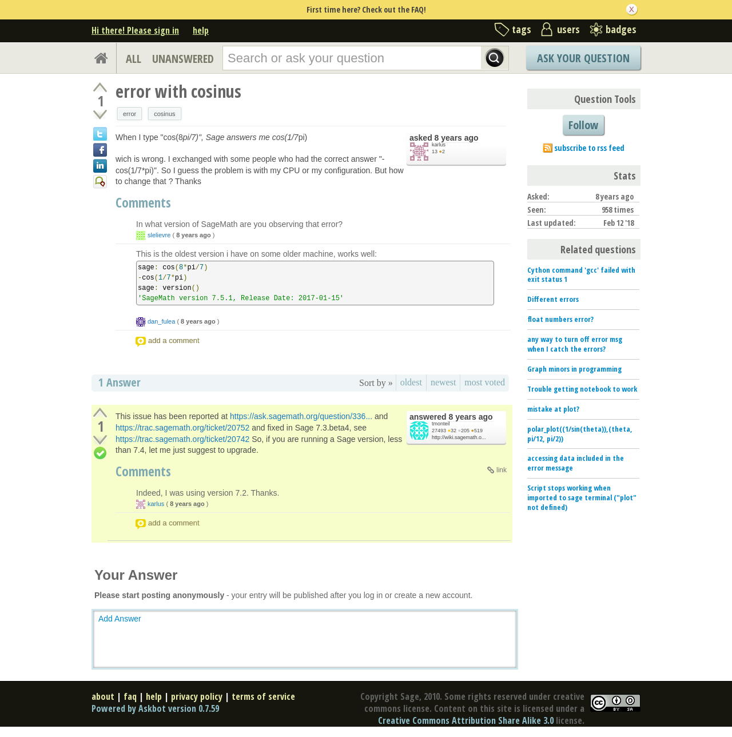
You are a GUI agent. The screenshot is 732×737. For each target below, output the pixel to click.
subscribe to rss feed (589, 147)
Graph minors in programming (574, 369)
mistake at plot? (553, 409)
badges (621, 29)
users (568, 29)
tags (521, 29)
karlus (438, 145)
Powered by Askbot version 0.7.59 (155, 708)
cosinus (164, 113)
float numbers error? (560, 319)
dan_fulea (161, 321)
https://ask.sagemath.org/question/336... (301, 416)
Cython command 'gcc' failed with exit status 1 (581, 275)
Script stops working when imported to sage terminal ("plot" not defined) (581, 497)
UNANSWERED (183, 58)
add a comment (174, 340)
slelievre (159, 235)
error (129, 113)
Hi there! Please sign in (135, 30)
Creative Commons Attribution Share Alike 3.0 (466, 720)
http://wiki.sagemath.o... (459, 437)
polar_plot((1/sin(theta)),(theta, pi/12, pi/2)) (579, 434)
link (501, 470)
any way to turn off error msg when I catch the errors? (574, 344)
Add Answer (119, 618)
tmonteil (441, 424)
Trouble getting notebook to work (582, 389)
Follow (583, 125)
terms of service (263, 696)
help (201, 30)
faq (130, 696)
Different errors (553, 299)
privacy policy (196, 696)
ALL (133, 58)
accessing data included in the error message (575, 463)
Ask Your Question (583, 58)
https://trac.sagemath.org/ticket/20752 (182, 427)
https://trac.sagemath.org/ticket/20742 (182, 439)
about (103, 696)
